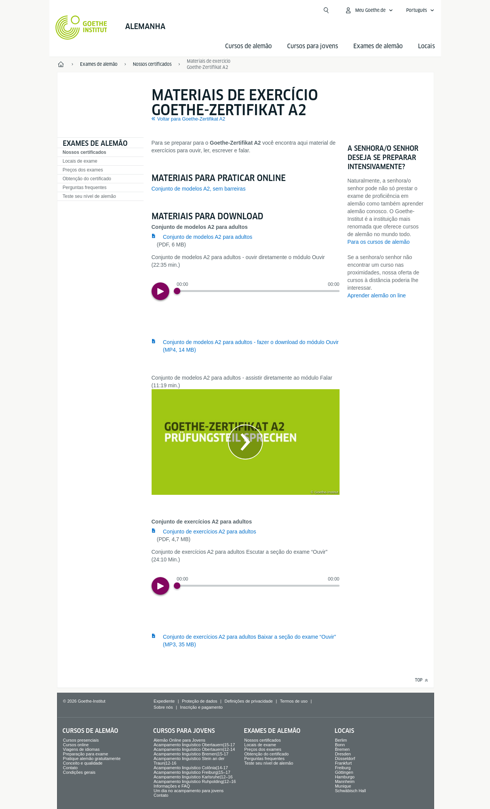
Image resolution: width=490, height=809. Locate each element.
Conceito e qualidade (82, 763)
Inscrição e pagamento (201, 707)
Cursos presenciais (81, 740)
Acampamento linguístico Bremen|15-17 (191, 754)
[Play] (160, 291)
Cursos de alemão (248, 46)
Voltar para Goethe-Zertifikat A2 (191, 119)
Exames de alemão (378, 46)
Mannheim (344, 781)
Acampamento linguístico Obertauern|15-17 (194, 744)
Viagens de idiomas (81, 749)
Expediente (164, 701)
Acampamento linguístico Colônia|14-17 (191, 767)
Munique (343, 786)
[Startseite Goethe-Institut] (81, 27)
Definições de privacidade (248, 701)
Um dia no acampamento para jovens (189, 790)
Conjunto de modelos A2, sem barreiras (199, 189)
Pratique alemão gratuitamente (91, 758)
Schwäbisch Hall (350, 790)
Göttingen (344, 772)
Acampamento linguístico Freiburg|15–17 (192, 772)
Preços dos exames (83, 170)
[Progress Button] (177, 291)
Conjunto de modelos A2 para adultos (208, 237)
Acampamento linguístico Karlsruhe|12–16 (193, 777)
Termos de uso (293, 701)
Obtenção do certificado (87, 178)
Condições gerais (79, 772)
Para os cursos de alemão (379, 242)
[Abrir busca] (326, 10)
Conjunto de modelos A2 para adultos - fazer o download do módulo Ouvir (251, 346)
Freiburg (343, 767)
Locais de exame (80, 161)
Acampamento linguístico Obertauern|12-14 (194, 749)
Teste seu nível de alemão (89, 196)
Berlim (341, 740)
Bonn (340, 744)
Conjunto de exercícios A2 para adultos (209, 531)
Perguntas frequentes (85, 187)
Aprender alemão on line (377, 295)
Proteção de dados (199, 701)
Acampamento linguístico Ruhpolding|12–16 (195, 781)
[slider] (258, 291)
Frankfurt (343, 763)
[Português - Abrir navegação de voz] (420, 10)
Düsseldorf (345, 758)
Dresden (343, 754)
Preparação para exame (85, 754)
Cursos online (75, 744)
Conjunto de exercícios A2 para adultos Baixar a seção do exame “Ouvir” (249, 641)
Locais (426, 46)
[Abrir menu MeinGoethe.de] (369, 10)
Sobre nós (163, 707)
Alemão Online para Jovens (179, 740)
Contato (70, 767)
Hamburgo (344, 777)
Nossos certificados (84, 152)
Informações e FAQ (172, 786)
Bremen (342, 749)
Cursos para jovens (312, 46)
